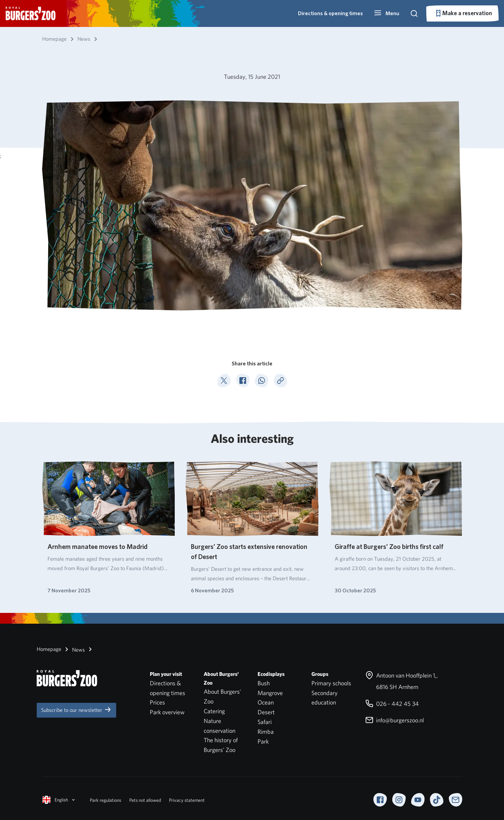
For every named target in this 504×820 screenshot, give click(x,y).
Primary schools (331, 683)
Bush (264, 683)
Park (263, 741)
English (59, 800)
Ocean (266, 702)
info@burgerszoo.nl (394, 720)
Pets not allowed (145, 800)
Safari (265, 722)
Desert (266, 712)
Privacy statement (187, 800)
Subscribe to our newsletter (76, 710)
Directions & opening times (330, 13)
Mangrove (270, 693)
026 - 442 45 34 (392, 704)
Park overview (167, 712)
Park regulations (105, 800)
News (74, 649)
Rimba (266, 731)
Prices (157, 702)
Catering (214, 711)
